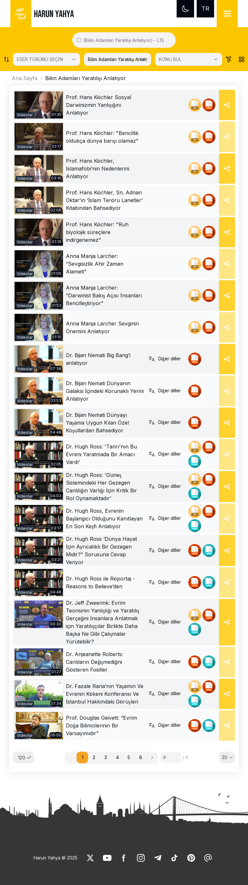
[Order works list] (6, 59)
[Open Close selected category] (142, 59)
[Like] (90, 857)
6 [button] (140, 757)
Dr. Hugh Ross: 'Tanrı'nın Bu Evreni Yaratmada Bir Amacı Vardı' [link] (101, 454)
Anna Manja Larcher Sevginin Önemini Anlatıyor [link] (102, 327)
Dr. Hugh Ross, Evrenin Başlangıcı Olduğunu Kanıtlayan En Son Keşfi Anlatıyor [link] (104, 519)
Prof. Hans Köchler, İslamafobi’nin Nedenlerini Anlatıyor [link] (97, 169)
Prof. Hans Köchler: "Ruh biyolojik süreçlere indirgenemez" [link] (97, 232)
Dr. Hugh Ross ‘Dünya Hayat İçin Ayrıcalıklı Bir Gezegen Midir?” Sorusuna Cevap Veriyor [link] (101, 550)
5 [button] (129, 757)
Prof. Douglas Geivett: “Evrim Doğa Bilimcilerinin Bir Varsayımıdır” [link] (101, 725)
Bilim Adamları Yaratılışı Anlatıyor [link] (85, 78)
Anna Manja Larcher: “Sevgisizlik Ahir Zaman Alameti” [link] (94, 264)
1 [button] (82, 757)
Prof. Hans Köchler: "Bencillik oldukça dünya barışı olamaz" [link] (102, 137)
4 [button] (117, 757)
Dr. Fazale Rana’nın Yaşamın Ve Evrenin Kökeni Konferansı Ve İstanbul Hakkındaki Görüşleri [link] (104, 694)
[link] (39, 104)
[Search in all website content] (126, 40)
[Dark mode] (185, 8)
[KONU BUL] (188, 59)
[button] (152, 757)
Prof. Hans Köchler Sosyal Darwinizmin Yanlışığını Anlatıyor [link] (98, 105)
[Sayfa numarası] (171, 757)
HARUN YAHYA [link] (54, 14)
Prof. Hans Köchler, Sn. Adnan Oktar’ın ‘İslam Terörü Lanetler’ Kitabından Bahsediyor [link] (104, 200)
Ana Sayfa (24, 78)
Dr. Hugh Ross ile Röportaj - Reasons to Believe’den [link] (100, 582)
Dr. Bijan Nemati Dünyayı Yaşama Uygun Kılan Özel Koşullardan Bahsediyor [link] (97, 423)
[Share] (227, 105)
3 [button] (105, 757)
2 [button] (94, 757)
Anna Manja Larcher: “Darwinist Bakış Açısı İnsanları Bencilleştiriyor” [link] (104, 295)
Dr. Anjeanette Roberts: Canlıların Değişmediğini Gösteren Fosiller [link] (94, 662)
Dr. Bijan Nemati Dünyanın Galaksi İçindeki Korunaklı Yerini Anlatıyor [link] (105, 391)
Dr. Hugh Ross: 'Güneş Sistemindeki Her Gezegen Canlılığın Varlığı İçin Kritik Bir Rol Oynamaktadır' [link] (101, 486)
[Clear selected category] (135, 59)
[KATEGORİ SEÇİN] (117, 59)
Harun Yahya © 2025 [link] (56, 857)
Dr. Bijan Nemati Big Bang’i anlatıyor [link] (98, 359)
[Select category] (46, 59)
